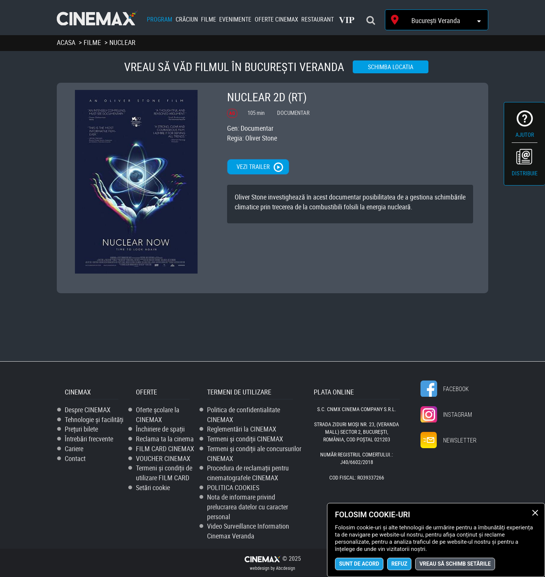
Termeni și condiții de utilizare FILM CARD (164, 472)
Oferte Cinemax (276, 19)
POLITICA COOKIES (233, 487)
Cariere (74, 448)
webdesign (259, 568)
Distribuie (524, 173)
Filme (208, 19)
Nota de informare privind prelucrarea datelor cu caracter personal (247, 506)
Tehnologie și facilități (94, 419)
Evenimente (235, 19)
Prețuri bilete (81, 428)
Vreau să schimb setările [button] (454, 564)
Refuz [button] (399, 564)
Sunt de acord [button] (359, 564)
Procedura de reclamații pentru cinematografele (248, 472)
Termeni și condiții (245, 438)
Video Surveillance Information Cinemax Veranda (248, 530)
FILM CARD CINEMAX (165, 448)
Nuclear (122, 42)
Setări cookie (153, 487)
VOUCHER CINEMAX (163, 458)
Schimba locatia (390, 67)
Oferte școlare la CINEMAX (157, 414)
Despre (88, 409)
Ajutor (524, 134)
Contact (75, 458)
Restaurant (317, 19)
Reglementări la (241, 428)
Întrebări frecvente (89, 438)
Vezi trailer (253, 166)
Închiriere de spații (160, 428)
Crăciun (187, 19)
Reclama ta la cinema (165, 438)
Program (159, 19)
